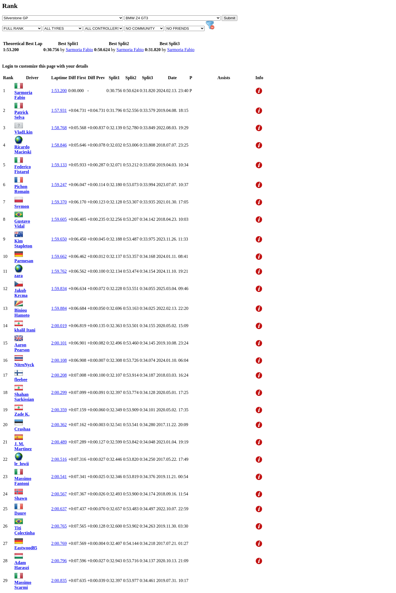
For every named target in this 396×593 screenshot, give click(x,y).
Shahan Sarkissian (24, 397)
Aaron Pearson (21, 347)
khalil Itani (24, 330)
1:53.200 (59, 90)
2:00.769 (59, 543)
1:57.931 (59, 110)
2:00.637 (59, 508)
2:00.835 (59, 580)
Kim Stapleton (23, 243)
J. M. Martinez (23, 446)
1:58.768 (59, 127)
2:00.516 (59, 459)
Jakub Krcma (21, 293)
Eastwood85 (25, 547)
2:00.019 (59, 325)
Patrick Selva (21, 115)
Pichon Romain (21, 189)
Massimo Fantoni (22, 481)
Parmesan (23, 260)
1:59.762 (59, 271)
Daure (20, 513)
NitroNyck (24, 364)
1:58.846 (59, 145)
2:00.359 (59, 409)
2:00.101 (59, 343)
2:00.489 (59, 442)
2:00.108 (59, 360)
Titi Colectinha (24, 530)
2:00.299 (59, 392)
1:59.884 (59, 308)
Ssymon (21, 206)
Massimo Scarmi (22, 585)
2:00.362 (59, 424)
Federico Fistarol (22, 169)
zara (18, 275)
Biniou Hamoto (21, 313)
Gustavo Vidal (22, 223)
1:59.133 (59, 164)
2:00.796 (59, 560)
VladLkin (23, 132)
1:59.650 (59, 239)
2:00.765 (59, 526)
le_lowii (21, 463)
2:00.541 (59, 476)
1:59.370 (59, 202)
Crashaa (22, 429)
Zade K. (21, 414)
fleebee (20, 379)
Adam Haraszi (21, 565)
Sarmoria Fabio (79, 49)
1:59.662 (59, 256)
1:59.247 (59, 184)
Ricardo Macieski (22, 149)
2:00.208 (59, 375)
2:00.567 (59, 494)
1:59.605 (59, 219)
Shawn (20, 498)
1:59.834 (59, 288)
